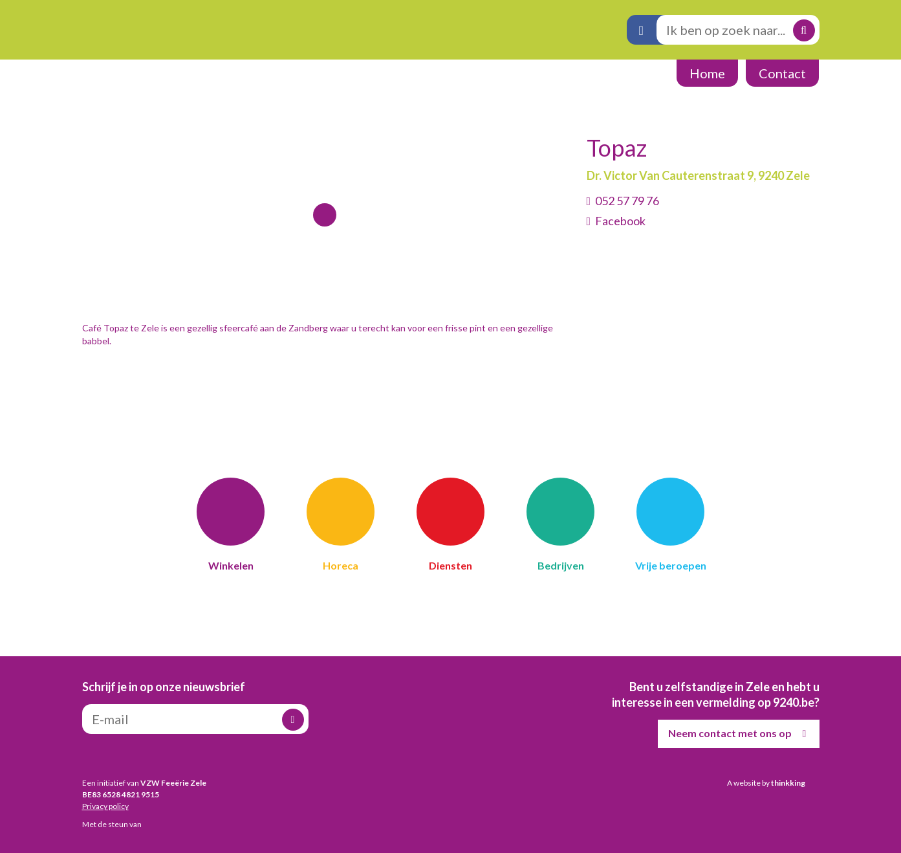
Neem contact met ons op (740, 734)
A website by (766, 783)
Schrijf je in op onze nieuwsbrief (163, 687)
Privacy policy (105, 806)
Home (707, 73)
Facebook (620, 221)
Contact (782, 73)
